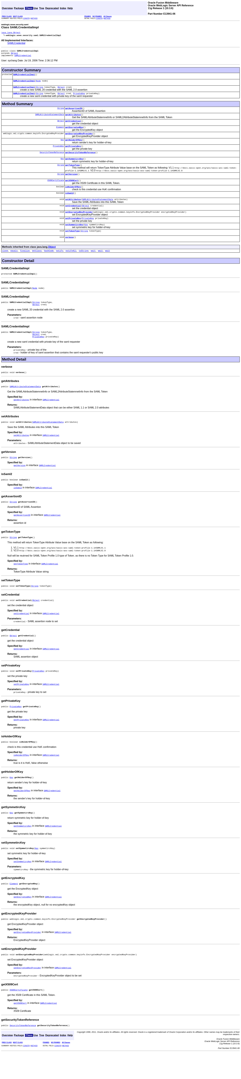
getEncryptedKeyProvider (79, 139)
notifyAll (71, 264)
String (39, 90)
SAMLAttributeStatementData (49, 119)
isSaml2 (69, 203)
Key (62, 146)
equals (14, 264)
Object (14, 54)
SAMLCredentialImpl (24, 76)
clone (5, 264)
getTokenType (72, 173)
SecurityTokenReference (52, 159)
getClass (36, 264)
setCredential (73, 216)
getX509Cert (71, 189)
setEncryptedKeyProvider (79, 223)
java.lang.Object (10, 33)
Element (60, 132)
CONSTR (26, 18)
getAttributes (73, 119)
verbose (69, 250)
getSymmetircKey (74, 166)
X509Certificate (55, 189)
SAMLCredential (16, 43)
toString (83, 264)
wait (93, 264)
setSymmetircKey (74, 237)
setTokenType (72, 243)
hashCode (48, 264)
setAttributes (73, 210)
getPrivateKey (73, 153)
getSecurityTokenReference (80, 159)
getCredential (73, 126)
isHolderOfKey (73, 196)
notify (59, 264)
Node (38, 83)
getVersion (71, 182)
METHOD (34, 18)
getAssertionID (73, 112)
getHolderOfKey (73, 146)
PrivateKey (79, 97)
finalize (25, 264)
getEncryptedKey (74, 132)
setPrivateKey (73, 230)
